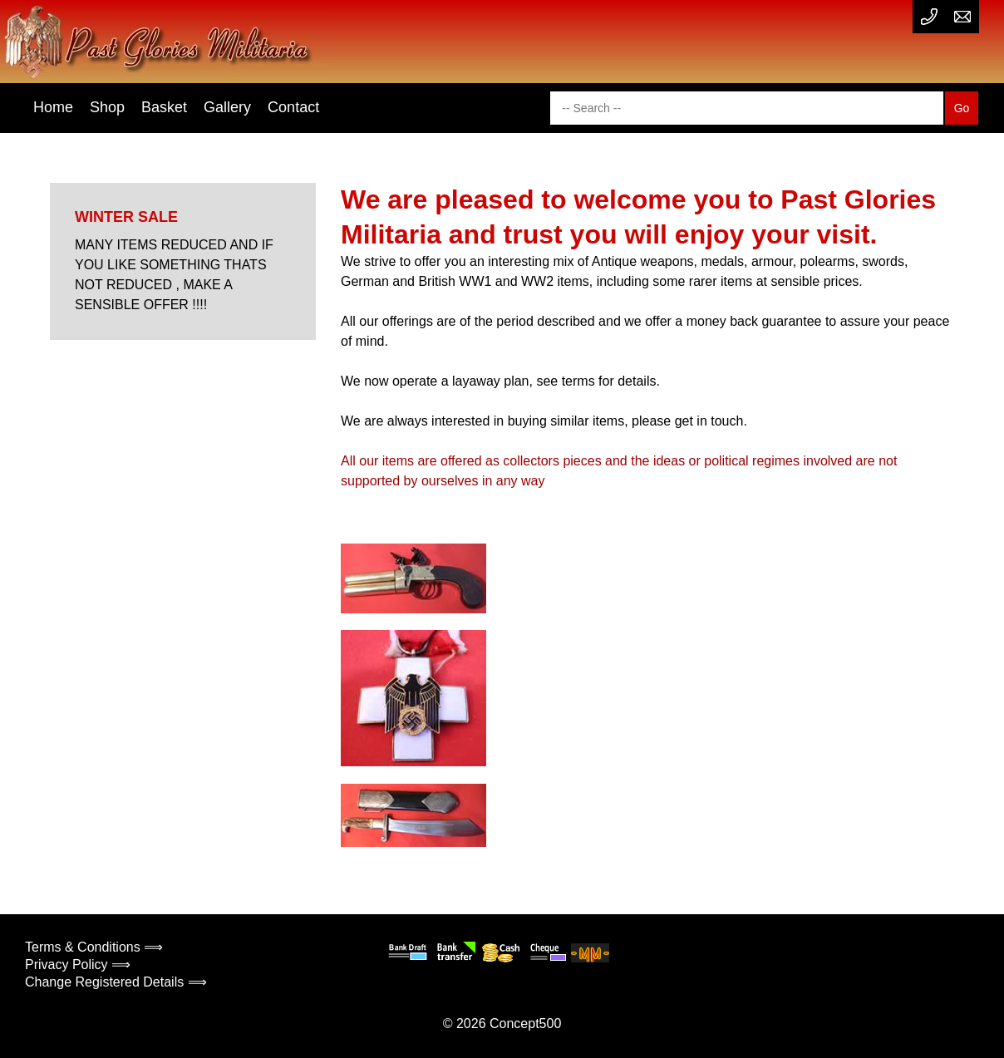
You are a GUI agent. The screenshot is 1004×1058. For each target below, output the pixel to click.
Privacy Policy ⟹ (77, 964)
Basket (164, 107)
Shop (107, 107)
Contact (293, 107)
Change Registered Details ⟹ (116, 982)
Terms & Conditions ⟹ (94, 947)
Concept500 (525, 1023)
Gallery (227, 107)
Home (53, 107)
